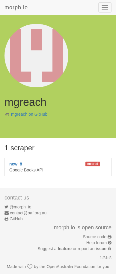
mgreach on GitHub (29, 114)
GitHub (16, 218)
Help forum (96, 242)
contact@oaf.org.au (28, 212)
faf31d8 (106, 258)
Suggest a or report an (73, 248)
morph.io (16, 7)
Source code (95, 236)
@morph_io (20, 207)
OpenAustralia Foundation (70, 266)
